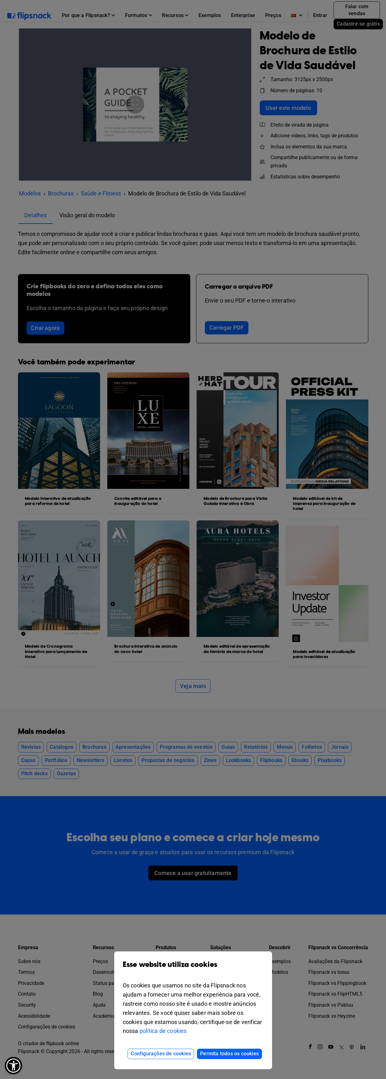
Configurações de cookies (161, 1054)
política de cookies (163, 1031)
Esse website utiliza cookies (193, 969)
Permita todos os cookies (229, 1054)
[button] (13, 1065)
